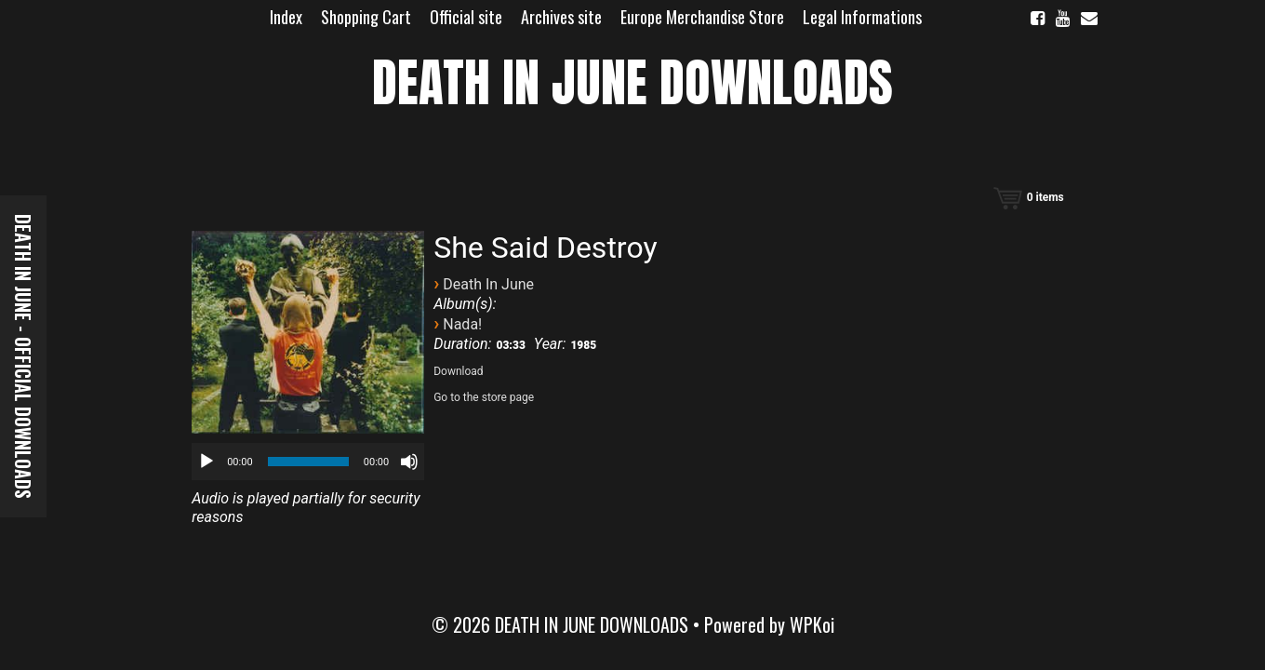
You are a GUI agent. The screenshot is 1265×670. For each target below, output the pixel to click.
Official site (466, 17)
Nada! (462, 324)
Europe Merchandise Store (702, 17)
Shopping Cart (366, 17)
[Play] (206, 461)
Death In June (488, 284)
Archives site (561, 17)
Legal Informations (862, 17)
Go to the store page (483, 397)
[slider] (308, 461)
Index (286, 17)
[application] (308, 461)
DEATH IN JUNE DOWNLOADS (632, 82)
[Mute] (409, 461)
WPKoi (812, 624)
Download (458, 371)
